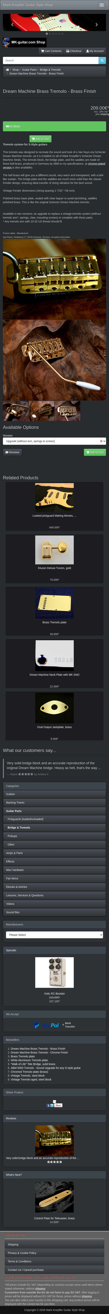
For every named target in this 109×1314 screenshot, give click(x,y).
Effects (10, 861)
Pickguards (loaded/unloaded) (25, 819)
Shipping (13, 1244)
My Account (95, 51)
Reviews (12, 452)
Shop (16, 69)
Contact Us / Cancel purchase (26, 1269)
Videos (10, 903)
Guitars (10, 794)
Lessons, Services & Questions (25, 895)
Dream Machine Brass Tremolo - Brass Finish (36, 73)
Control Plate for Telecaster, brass (54, 1218)
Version (8, 435)
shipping (104, 114)
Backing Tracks (15, 802)
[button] (10, 22)
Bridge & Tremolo (50, 69)
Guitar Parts (29, 69)
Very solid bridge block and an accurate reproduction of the (41, 1158)
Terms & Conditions (19, 1261)
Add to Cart (40, 138)
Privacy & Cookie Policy (22, 1253)
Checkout (73, 51)
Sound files (12, 912)
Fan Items (12, 878)
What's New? (14, 1174)
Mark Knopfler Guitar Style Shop (28, 5)
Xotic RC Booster (54, 993)
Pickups (11, 836)
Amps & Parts (14, 853)
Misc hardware (15, 870)
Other (10, 844)
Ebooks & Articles (16, 886)
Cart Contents (51, 51)
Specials (11, 950)
